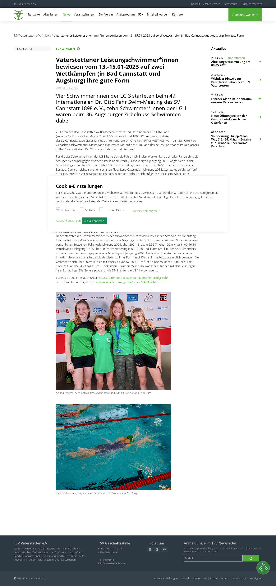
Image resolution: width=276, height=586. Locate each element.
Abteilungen (51, 14)
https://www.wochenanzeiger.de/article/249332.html (124, 282)
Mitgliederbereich (252, 4)
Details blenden (145, 210)
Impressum (200, 578)
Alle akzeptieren (94, 220)
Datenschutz (230, 4)
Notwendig (65, 209)
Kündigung (256, 578)
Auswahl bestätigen (68, 220)
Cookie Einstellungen (166, 578)
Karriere (177, 14)
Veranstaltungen (84, 14)
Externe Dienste (112, 209)
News (66, 14)
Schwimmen (65, 49)
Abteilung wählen (243, 14)
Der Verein (106, 14)
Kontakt (195, 4)
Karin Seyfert (70, 87)
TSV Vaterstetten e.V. (25, 4)
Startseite (33, 14)
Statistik (87, 209)
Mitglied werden (211, 4)
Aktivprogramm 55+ (130, 14)
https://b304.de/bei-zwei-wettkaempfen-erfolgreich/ (133, 278)
